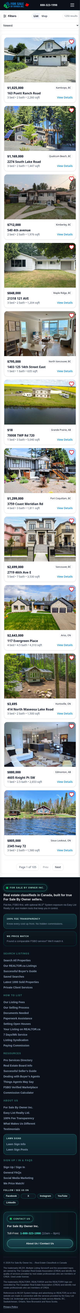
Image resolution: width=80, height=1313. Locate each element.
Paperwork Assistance (17, 1018)
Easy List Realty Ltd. (16, 1112)
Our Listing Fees (14, 1002)
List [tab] (36, 16)
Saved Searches (13, 976)
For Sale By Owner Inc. (18, 1107)
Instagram (45, 1196)
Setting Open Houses (17, 1023)
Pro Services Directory (17, 1060)
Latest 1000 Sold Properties (21, 982)
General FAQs (12, 1172)
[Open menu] (72, 5)
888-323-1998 (48, 5)
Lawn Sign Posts (17, 1149)
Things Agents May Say (18, 1081)
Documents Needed (16, 1013)
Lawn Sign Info (16, 1144)
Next (58, 867)
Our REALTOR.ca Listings (20, 965)
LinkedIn (11, 1202)
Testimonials (11, 1129)
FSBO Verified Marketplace (20, 1087)
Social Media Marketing (18, 1178)
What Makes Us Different (19, 1123)
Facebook (11, 1196)
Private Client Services (18, 987)
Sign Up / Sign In (14, 1167)
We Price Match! (13, 1183)
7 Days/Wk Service (15, 1034)
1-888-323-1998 (30, 1233)
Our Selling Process (16, 1007)
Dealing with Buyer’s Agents (21, 1076)
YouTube (62, 1196)
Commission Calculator (18, 1092)
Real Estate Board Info (17, 1065)
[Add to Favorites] (71, 41)
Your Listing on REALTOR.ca (21, 1029)
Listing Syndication (15, 1040)
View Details (65, 97)
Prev (45, 867)
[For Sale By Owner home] (16, 5)
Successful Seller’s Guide (19, 1071)
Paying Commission (16, 1045)
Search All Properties (17, 960)
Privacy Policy (10, 1307)
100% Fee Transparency (18, 1118)
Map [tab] (44, 16)
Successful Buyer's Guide (20, 971)
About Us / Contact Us (40, 1243)
